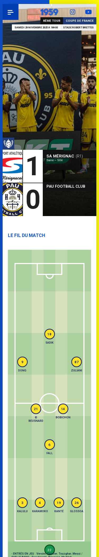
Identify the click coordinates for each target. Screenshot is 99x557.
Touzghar (65, 553)
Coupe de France (80, 21)
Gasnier (52, 553)
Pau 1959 (19, 12)
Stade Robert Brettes (78, 27)
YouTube (88, 12)
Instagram (73, 12)
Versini (41, 553)
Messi (77, 553)
